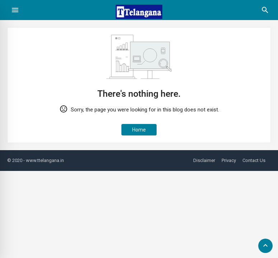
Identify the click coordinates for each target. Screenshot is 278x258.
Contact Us (253, 160)
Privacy (229, 160)
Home (139, 130)
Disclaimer (204, 160)
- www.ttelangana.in (43, 160)
